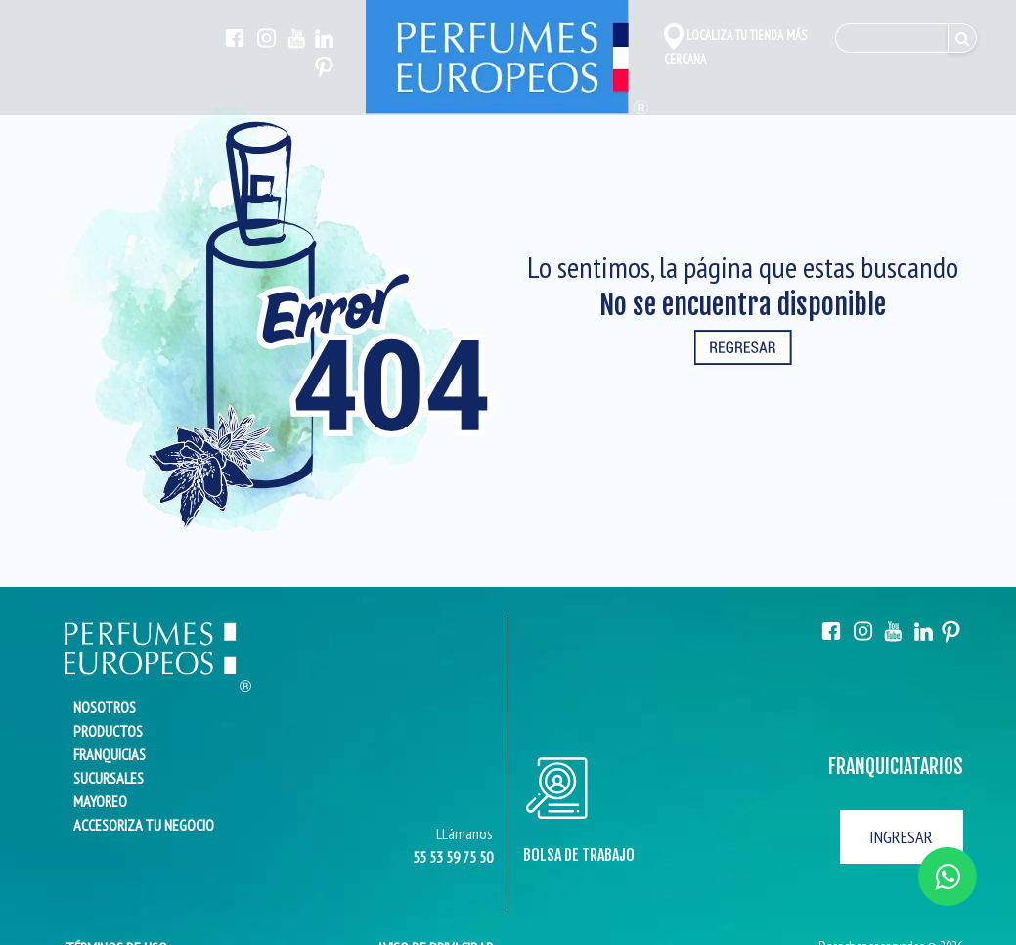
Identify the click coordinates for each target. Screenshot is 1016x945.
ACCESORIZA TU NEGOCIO (143, 824)
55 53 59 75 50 (453, 857)
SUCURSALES (108, 778)
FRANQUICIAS (109, 754)
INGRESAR (901, 837)
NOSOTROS (104, 707)
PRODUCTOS (108, 731)
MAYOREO (100, 801)
